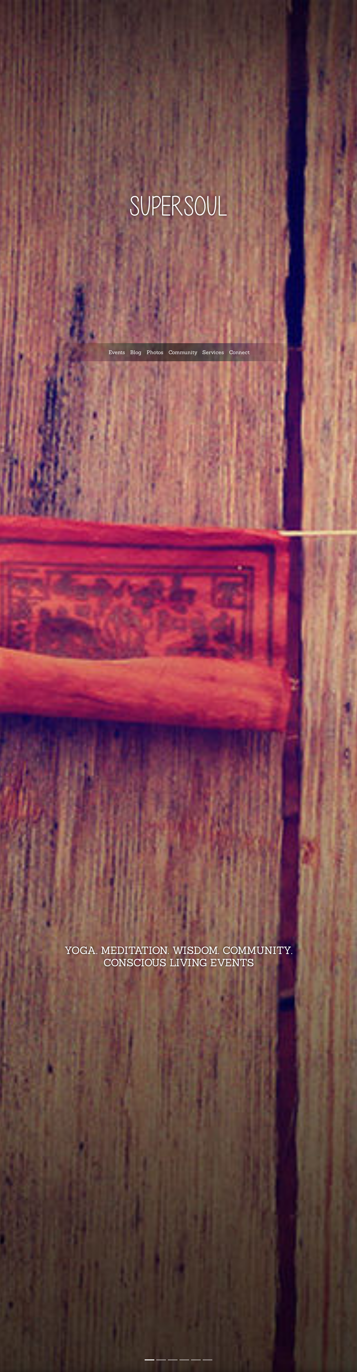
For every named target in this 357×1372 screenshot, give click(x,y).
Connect (239, 352)
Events (117, 352)
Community (183, 352)
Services (213, 352)
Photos (155, 352)
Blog (135, 352)
